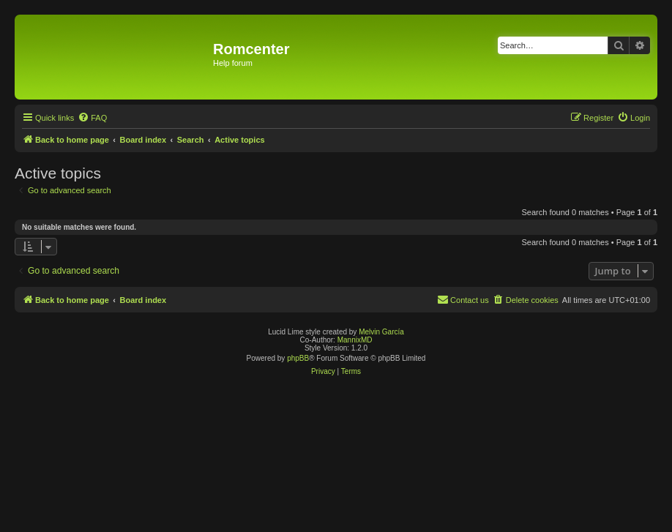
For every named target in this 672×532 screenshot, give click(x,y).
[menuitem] (92, 118)
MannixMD (355, 340)
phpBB (298, 358)
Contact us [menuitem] (463, 299)
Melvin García (381, 332)
